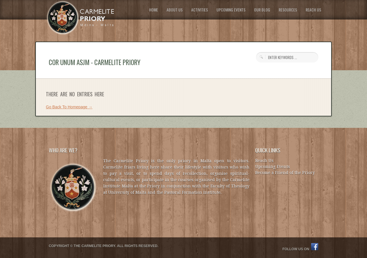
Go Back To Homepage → (69, 107)
